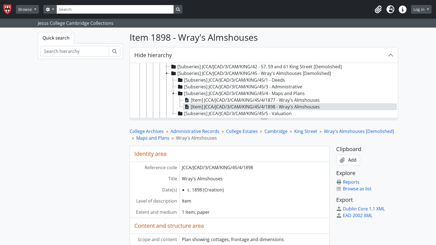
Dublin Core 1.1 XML (360, 209)
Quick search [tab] (56, 38)
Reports (348, 182)
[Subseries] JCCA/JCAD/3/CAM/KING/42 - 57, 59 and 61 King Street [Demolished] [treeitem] (256, 66)
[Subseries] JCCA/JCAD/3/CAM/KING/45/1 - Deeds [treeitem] (231, 80)
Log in (419, 9)
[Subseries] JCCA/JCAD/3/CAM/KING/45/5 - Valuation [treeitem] (234, 113)
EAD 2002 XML (354, 215)
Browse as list (353, 189)
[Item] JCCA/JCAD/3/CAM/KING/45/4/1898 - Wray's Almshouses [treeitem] (252, 106)
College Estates (242, 131)
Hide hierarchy (153, 55)
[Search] (115, 9)
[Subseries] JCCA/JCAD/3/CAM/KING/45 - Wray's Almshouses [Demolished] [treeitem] (250, 73)
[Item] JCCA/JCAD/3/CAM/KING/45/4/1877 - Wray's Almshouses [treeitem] (252, 100)
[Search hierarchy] (74, 51)
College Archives (147, 131)
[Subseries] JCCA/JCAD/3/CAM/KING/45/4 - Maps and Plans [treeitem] (241, 93)
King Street (305, 131)
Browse (25, 9)
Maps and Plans (152, 138)
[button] (378, 9)
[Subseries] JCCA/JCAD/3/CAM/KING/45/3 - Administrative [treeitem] (239, 86)
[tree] (264, 91)
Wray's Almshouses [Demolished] (359, 131)
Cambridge (276, 131)
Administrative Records (194, 131)
